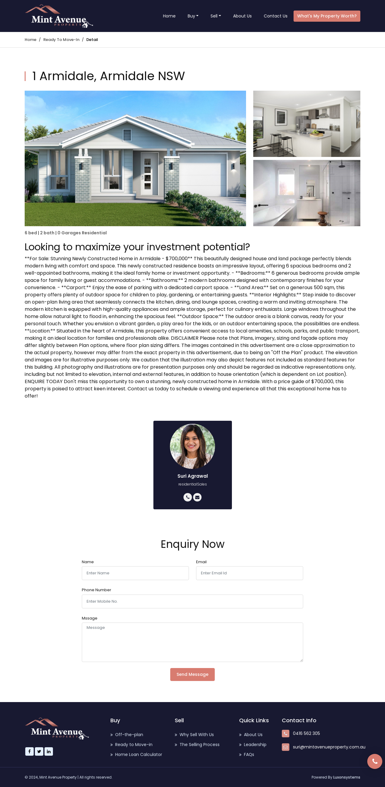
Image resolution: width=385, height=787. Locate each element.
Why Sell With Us (194, 735)
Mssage (89, 618)
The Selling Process (197, 745)
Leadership (252, 745)
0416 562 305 (306, 733)
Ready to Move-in (61, 39)
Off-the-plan (126, 735)
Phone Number (96, 590)
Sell (214, 16)
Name (88, 562)
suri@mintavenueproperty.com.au (329, 747)
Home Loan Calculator (136, 754)
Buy (191, 16)
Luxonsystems (346, 777)
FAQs (246, 754)
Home (169, 16)
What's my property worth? (327, 16)
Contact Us (276, 16)
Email (201, 562)
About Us (242, 16)
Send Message (192, 674)
